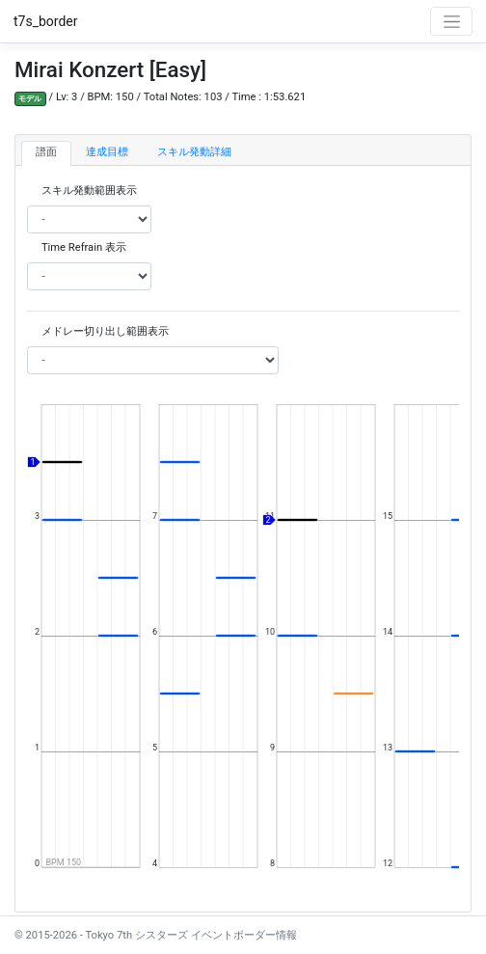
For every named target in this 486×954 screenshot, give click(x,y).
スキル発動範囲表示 (89, 190)
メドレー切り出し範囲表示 (105, 331)
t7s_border (46, 21)
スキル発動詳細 (194, 152)
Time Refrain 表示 (83, 247)
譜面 (46, 152)
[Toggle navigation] (451, 21)
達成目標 (107, 152)
